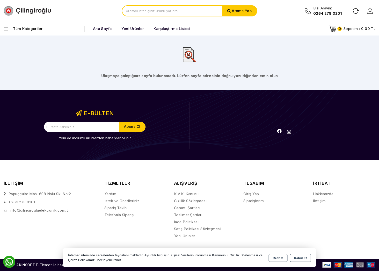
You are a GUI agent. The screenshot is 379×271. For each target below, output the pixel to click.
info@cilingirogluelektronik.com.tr (39, 210)
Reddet (278, 258)
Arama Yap (242, 10)
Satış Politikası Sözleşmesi (197, 229)
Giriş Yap (251, 194)
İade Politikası (186, 222)
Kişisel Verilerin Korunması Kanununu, (199, 255)
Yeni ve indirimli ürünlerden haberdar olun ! (95, 138)
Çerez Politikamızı (81, 260)
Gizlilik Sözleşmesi (190, 201)
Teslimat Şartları (188, 215)
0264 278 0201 (22, 202)
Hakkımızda (323, 194)
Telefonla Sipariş (119, 215)
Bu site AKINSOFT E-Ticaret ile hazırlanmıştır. (42, 265)
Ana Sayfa (102, 28)
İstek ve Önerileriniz (121, 201)
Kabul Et (300, 258)
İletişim (319, 201)
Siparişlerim (253, 201)
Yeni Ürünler (184, 236)
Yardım (110, 194)
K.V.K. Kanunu (186, 194)
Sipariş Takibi (116, 208)
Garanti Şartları (187, 208)
